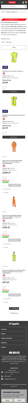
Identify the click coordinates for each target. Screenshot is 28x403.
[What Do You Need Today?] (14, 6)
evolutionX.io (14, 386)
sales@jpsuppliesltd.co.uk (10, 379)
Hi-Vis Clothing (23, 12)
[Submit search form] (25, 6)
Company (3, 329)
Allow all (19, 400)
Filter (14, 47)
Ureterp (4, 156)
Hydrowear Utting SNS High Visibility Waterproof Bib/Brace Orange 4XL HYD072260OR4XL (11, 217)
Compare (5, 192)
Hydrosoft (5, 266)
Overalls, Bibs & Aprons (12, 170)
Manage (7, 400)
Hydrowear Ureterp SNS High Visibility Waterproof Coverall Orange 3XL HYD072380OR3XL (12, 162)
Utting (4, 211)
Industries (4, 342)
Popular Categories (6, 338)
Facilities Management (11, 12)
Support (3, 333)
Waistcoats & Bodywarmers (13, 77)
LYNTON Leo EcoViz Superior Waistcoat (12, 71)
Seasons (3, 347)
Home (2, 12)
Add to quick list (6, 189)
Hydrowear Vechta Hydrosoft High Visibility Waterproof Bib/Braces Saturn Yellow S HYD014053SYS (13, 272)
